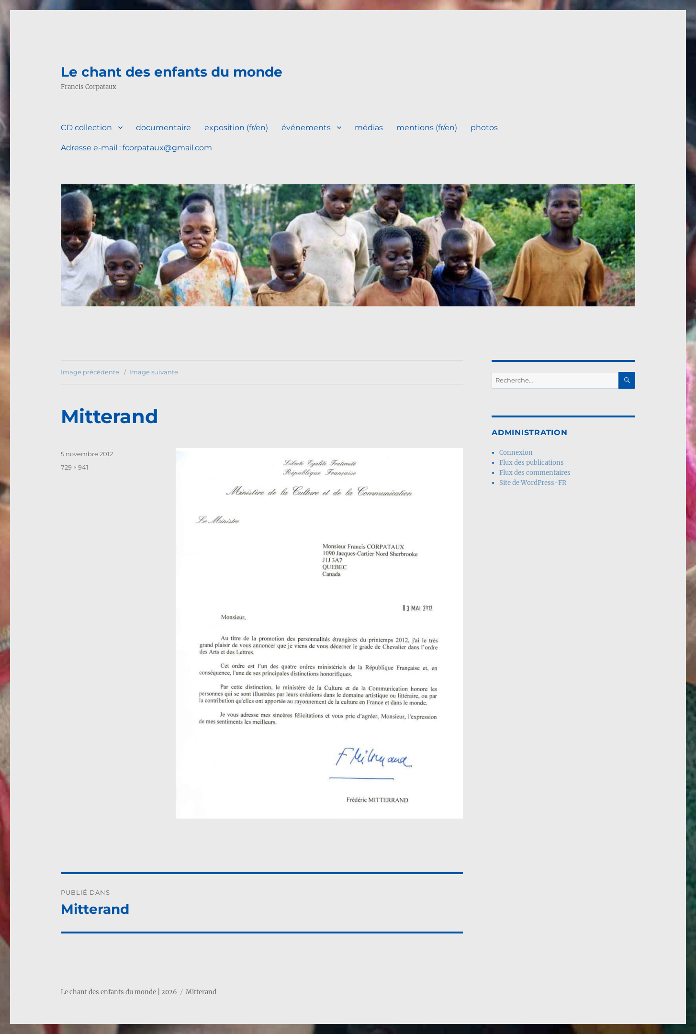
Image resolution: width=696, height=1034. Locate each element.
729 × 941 (75, 467)
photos (484, 127)
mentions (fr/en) (426, 127)
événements (306, 127)
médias (369, 127)
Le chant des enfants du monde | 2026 (119, 992)
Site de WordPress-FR (532, 483)
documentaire (163, 127)
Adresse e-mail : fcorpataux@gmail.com (136, 147)
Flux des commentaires (535, 473)
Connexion (516, 453)
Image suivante (153, 372)
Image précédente (90, 372)
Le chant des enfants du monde (171, 72)
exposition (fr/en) (236, 127)
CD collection (86, 127)
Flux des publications (531, 463)
